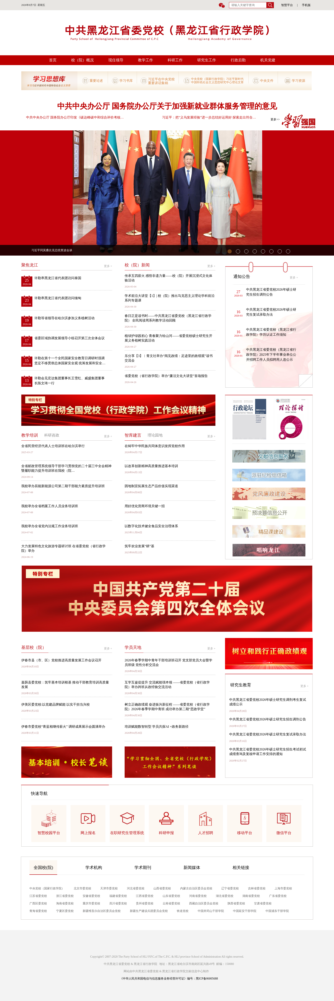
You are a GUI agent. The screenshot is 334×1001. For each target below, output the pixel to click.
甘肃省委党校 (263, 903)
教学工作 (145, 60)
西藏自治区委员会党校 (203, 903)
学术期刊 (142, 867)
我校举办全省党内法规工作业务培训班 (49, 526)
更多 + (108, 266)
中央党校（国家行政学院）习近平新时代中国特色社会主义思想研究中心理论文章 (217, 80)
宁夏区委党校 (65, 911)
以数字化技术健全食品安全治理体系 (151, 526)
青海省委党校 (38, 911)
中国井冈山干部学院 (211, 911)
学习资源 (298, 80)
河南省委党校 (198, 896)
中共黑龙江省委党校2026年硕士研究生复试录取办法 (267, 734)
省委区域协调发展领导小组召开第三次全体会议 (69, 338)
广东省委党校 (278, 896)
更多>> (275, 119)
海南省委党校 (65, 903)
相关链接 (241, 867)
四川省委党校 (118, 903)
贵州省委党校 (144, 903)
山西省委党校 (162, 888)
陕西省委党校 (236, 903)
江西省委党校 (144, 896)
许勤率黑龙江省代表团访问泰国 (57, 278)
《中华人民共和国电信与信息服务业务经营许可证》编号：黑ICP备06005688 (169, 978)
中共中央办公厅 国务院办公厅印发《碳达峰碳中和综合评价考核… (75, 117)
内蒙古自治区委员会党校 (196, 888)
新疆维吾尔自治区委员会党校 (102, 911)
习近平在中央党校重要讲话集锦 (161, 80)
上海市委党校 (283, 888)
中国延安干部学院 (244, 911)
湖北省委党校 (224, 896)
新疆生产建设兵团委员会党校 (149, 911)
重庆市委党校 (91, 903)
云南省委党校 (171, 903)
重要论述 (96, 80)
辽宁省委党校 (230, 888)
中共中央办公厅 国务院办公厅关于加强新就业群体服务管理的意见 (167, 106)
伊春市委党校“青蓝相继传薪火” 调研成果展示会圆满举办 (63, 726)
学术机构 (93, 867)
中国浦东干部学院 (277, 911)
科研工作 (175, 60)
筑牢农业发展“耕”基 (139, 546)
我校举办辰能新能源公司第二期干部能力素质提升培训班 (63, 486)
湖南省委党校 (251, 896)
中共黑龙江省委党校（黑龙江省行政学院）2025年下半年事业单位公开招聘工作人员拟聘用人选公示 (271, 354)
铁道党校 (183, 911)
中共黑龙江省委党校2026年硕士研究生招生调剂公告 (267, 719)
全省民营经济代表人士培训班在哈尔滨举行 (53, 446)
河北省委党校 (135, 888)
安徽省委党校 (91, 896)
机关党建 (267, 60)
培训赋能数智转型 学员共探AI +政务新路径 (157, 726)
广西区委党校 (38, 903)
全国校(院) (43, 867)
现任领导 (115, 60)
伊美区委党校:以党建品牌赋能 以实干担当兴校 (55, 704)
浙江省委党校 (65, 896)
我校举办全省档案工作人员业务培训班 (49, 506)
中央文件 (266, 80)
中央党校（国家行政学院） (47, 888)
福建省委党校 (118, 896)
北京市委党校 (82, 888)
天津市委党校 (109, 888)
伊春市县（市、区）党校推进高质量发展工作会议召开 (61, 660)
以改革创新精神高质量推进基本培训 (151, 466)
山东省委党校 (171, 896)
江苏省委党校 (38, 896)
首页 (53, 60)
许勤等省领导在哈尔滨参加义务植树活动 (64, 318)
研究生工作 (206, 60)
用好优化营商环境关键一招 (145, 506)
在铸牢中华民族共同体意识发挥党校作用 (155, 446)
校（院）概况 (82, 60)
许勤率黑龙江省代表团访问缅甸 (57, 298)
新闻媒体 (191, 867)
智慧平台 (287, 5)
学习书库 (126, 80)
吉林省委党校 (257, 888)
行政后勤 (238, 60)
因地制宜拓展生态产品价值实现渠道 (151, 486)
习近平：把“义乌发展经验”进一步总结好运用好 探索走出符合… (209, 117)
